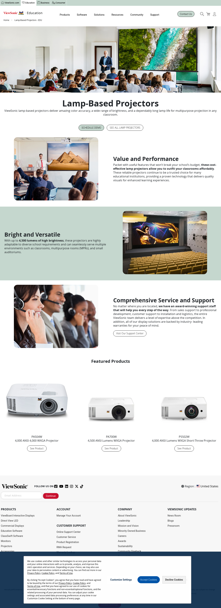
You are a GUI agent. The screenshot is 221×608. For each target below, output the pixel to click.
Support (152, 14)
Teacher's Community (129, 561)
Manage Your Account (69, 515)
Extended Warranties (68, 557)
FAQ (59, 572)
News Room (174, 515)
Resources (116, 14)
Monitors (6, 541)
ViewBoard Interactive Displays (18, 515)
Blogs (171, 520)
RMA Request (64, 547)
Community (135, 14)
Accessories (7, 551)
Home (7, 20)
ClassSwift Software (12, 536)
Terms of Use (72, 604)
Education (29, 3)
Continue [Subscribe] (51, 496)
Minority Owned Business (132, 531)
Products (64, 14)
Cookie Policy (54, 604)
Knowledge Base (66, 567)
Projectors (6, 546)
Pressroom (174, 526)
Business (44, 3)
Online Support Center (69, 532)
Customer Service (66, 537)
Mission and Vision (128, 526)
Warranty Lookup (66, 552)
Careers (122, 536)
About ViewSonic (127, 515)
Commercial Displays (12, 526)
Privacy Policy (40, 604)
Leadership (124, 520)
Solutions (98, 14)
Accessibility (125, 556)
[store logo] (23, 13)
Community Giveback (129, 551)
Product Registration (68, 542)
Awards (122, 541)
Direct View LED (9, 520)
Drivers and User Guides (70, 562)
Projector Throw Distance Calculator (76, 578)
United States (207, 486)
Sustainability (125, 546)
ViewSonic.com (12, 3)
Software (81, 14)
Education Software (11, 531)
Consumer (60, 3)
